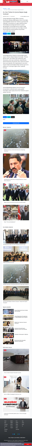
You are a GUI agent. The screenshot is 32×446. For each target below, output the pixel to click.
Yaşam (11, 427)
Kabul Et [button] (28, 444)
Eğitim (11, 421)
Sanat (11, 426)
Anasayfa (4, 8)
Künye (9, 437)
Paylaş (5, 33)
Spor (5, 422)
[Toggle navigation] (2, 4)
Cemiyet (6, 424)
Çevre (9, 8)
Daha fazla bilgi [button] (13, 445)
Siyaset (5, 426)
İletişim (12, 437)
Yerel (5, 421)
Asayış (5, 431)
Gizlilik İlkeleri (22, 437)
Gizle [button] (22, 444)
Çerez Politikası (17, 437)
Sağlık (11, 422)
